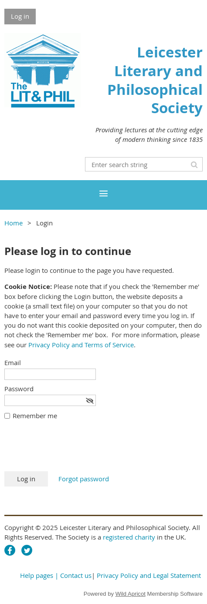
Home (13, 222)
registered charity (129, 537)
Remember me (35, 415)
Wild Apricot (130, 594)
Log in (20, 16)
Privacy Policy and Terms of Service (81, 344)
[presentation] (70, 450)
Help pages (36, 575)
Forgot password (83, 478)
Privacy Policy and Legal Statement (149, 575)
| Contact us (73, 575)
